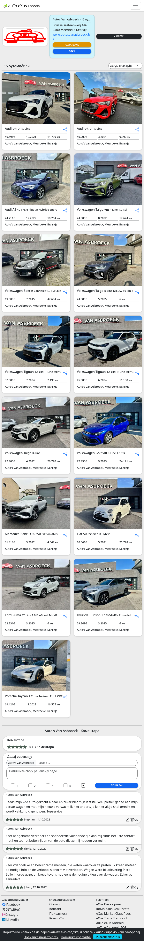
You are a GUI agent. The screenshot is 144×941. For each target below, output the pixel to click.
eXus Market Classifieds (113, 913)
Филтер (119, 36)
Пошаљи (117, 785)
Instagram (13, 914)
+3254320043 (72, 44)
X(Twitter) (13, 909)
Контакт (55, 909)
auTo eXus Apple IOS (111, 927)
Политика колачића (76, 937)
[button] (65, 129)
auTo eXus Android (110, 923)
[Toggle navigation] (135, 6)
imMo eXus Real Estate (112, 909)
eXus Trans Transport (111, 918)
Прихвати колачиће (107, 936)
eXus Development (110, 904)
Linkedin (12, 919)
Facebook (13, 904)
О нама (54, 904)
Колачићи (56, 918)
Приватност (58, 913)
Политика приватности (41, 937)
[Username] (87, 763)
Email (71, 51)
